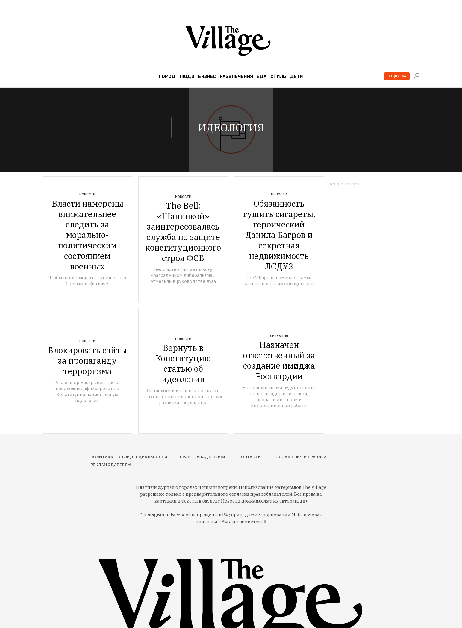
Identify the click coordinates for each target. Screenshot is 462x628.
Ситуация (279, 336)
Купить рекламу (345, 184)
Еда (261, 76)
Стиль (278, 76)
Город (167, 76)
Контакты (250, 456)
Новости (87, 194)
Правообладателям (202, 456)
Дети (296, 76)
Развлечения (236, 76)
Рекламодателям (110, 464)
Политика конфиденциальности (128, 456)
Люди (187, 76)
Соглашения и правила (301, 456)
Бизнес (207, 76)
